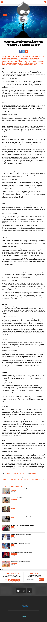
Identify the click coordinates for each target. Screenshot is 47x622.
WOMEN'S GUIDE (14, 499)
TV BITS (12, 526)
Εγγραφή (41, 579)
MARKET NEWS (13, 563)
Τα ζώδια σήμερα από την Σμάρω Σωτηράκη (16, 473)
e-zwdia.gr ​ (33, 473)
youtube (12, 580)
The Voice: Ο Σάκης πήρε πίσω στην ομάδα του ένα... (21, 552)
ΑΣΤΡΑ (9, 479)
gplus (15, 580)
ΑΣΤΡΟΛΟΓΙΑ (15, 479)
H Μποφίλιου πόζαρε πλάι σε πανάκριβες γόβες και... (21, 516)
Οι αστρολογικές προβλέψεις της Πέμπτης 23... (20, 543)
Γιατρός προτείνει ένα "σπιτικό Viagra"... (19, 488)
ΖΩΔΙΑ (4, 479)
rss (18, 580)
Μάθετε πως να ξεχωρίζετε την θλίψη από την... (21, 507)
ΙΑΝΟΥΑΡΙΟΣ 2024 (39, 479)
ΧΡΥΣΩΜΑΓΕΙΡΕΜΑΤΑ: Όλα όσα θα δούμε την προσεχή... (22, 525)
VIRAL (12, 517)
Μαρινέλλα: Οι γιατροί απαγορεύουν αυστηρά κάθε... (21, 534)
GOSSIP (12, 535)
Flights (29, 590)
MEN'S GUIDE (13, 490)
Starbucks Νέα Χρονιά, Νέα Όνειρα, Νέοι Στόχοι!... (21, 561)
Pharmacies (18, 590)
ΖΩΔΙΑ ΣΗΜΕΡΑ (24, 479)
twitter (9, 580)
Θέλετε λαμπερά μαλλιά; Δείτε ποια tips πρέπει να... (21, 497)
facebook (6, 580)
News (23, 590)
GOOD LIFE (13, 508)
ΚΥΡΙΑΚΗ (31, 479)
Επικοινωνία (23, 601)
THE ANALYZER (13, 554)
